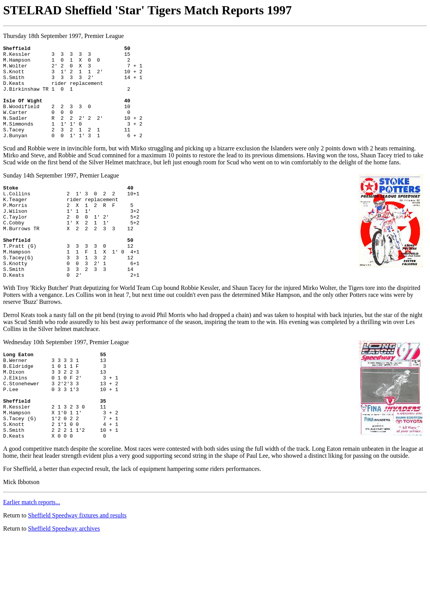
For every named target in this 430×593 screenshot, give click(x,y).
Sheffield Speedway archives (64, 583)
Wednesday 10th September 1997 (44, 379)
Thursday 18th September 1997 (42, 36)
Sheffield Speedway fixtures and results (77, 570)
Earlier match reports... (31, 556)
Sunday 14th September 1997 (39, 194)
